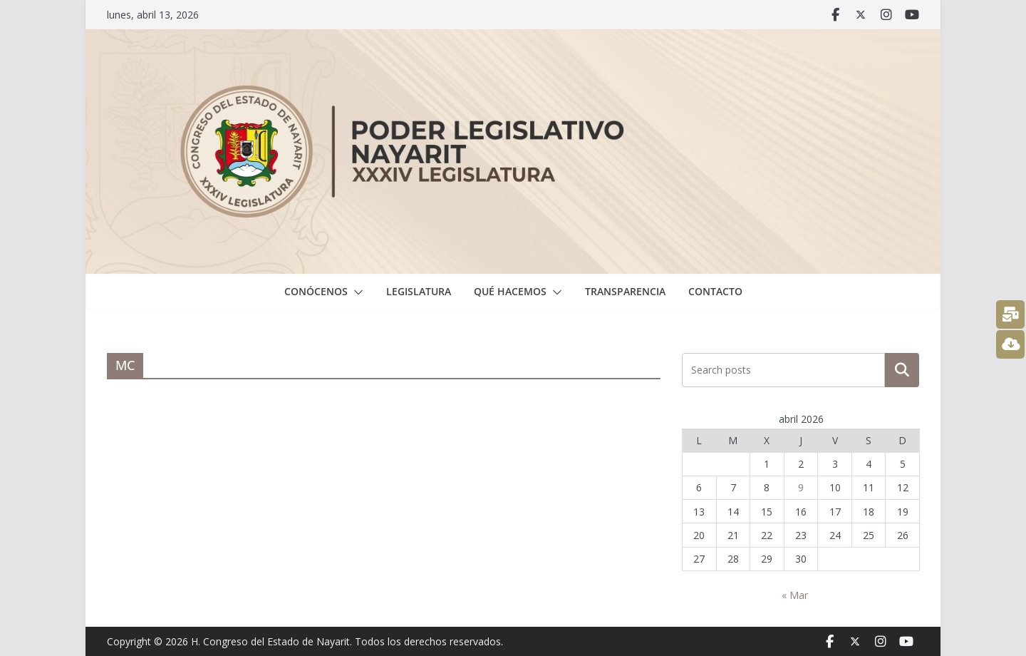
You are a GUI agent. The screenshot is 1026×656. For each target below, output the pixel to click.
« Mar (795, 595)
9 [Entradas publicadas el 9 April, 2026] (801, 487)
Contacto (715, 291)
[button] (355, 292)
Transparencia (625, 291)
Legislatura (418, 291)
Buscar (902, 370)
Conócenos (316, 291)
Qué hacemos (510, 291)
